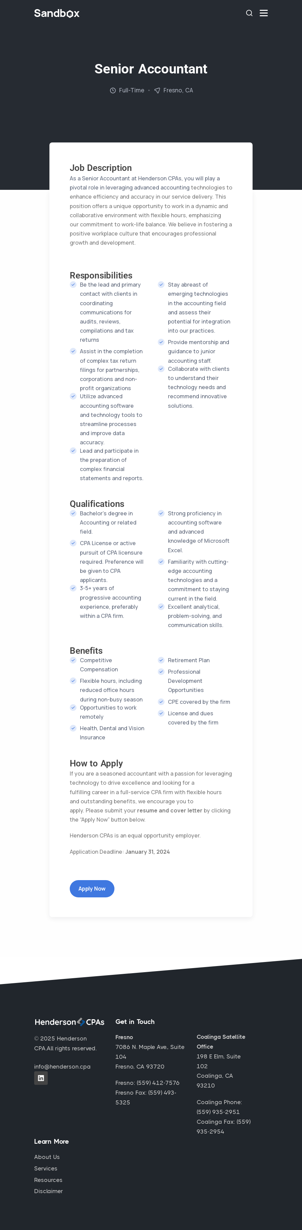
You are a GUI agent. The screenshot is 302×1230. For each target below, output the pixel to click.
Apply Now (92, 888)
